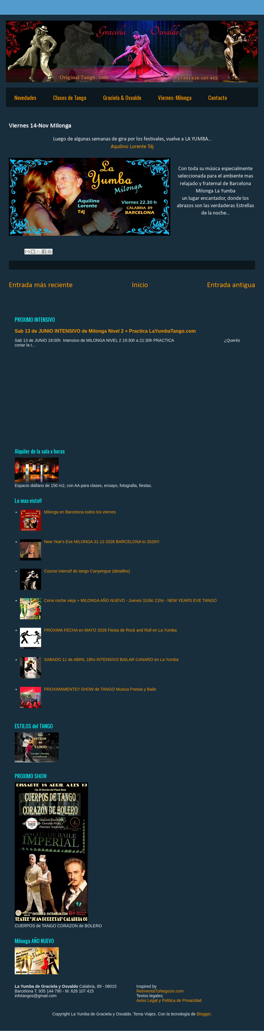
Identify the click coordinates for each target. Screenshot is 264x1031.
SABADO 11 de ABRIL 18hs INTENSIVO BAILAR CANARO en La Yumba (111, 659)
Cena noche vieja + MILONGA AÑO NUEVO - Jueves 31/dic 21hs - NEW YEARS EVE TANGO (130, 600)
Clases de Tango (69, 97)
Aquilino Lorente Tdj (132, 147)
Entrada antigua (231, 285)
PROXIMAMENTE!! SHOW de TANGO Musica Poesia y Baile (100, 689)
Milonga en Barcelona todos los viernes (80, 512)
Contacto (217, 97)
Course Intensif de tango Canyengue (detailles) (87, 571)
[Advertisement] (132, 397)
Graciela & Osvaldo (122, 97)
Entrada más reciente (41, 285)
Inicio (140, 285)
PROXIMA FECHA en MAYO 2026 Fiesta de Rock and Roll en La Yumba (110, 630)
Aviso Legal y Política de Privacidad (169, 1000)
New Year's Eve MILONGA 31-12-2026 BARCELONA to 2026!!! (101, 541)
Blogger (204, 1014)
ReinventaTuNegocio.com (160, 991)
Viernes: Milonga (174, 97)
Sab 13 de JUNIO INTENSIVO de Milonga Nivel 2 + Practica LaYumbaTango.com (105, 331)
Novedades (25, 97)
